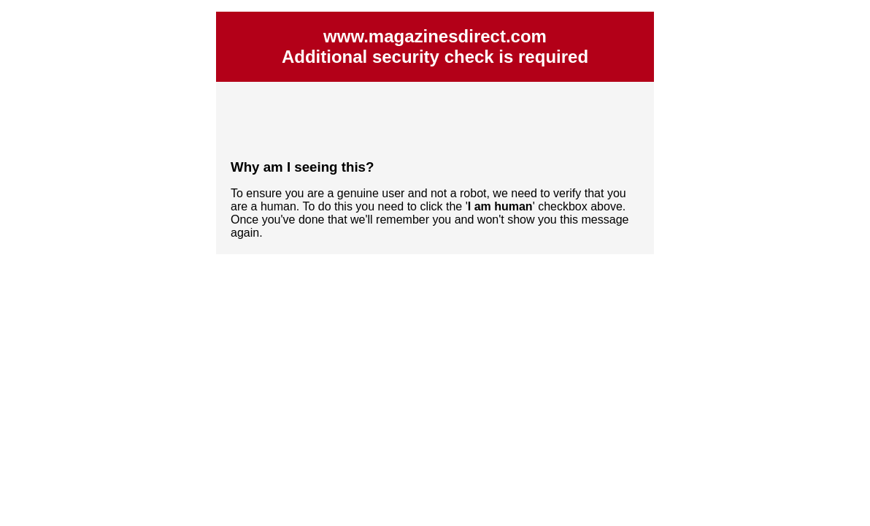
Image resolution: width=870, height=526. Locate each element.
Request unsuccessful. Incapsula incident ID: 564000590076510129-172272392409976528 (435, 263)
